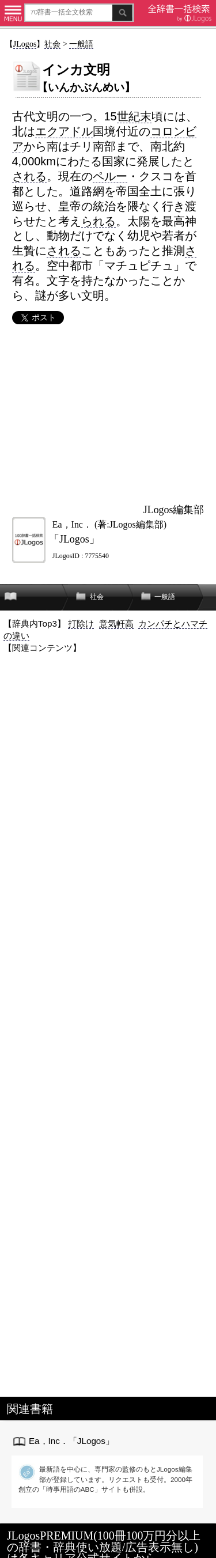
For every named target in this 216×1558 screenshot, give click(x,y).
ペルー (110, 176)
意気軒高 (116, 623)
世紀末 (134, 116)
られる (98, 221)
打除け (81, 623)
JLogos (25, 43)
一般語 (81, 43)
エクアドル (64, 131)
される (29, 176)
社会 (52, 43)
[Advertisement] (107, 413)
